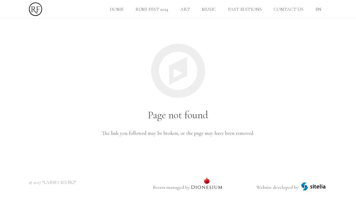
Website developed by (277, 187)
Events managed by (171, 187)
